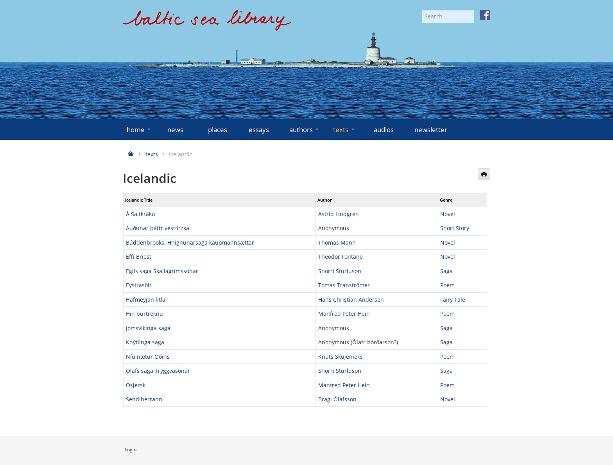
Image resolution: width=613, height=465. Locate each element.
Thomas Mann (337, 242)
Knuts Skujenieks (340, 356)
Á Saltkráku (140, 214)
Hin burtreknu (144, 313)
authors (304, 129)
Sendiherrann (144, 399)
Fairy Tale (452, 299)
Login (130, 449)
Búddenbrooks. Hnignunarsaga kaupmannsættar (190, 242)
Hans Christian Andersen (351, 299)
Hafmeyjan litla (145, 299)
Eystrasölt (138, 285)
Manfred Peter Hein (344, 313)
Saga (446, 271)
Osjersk (135, 385)
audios (384, 129)
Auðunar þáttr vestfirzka (157, 228)
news (175, 129)
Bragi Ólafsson (337, 399)
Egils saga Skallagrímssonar (162, 271)
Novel (447, 214)
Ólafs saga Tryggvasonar (158, 370)
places (217, 129)
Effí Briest (138, 256)
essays (259, 129)
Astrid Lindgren (338, 214)
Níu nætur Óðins (148, 356)
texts (344, 129)
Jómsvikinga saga (148, 328)
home (139, 129)
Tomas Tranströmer (344, 285)
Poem (447, 285)
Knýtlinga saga (145, 342)
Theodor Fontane (340, 256)
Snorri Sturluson (339, 271)
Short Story (454, 228)
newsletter (430, 129)
